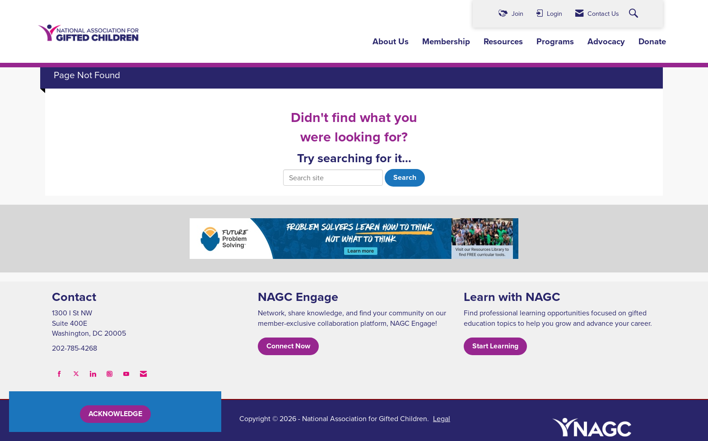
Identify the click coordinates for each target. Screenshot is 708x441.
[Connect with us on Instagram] (109, 374)
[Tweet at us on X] (76, 374)
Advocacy (606, 41)
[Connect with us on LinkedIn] (92, 374)
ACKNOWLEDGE (115, 413)
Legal (441, 418)
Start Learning (495, 346)
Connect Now (288, 346)
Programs (555, 41)
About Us (391, 41)
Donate (652, 41)
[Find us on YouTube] (126, 374)
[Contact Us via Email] (143, 374)
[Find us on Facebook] (59, 374)
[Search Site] (634, 13)
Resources (503, 41)
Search (404, 177)
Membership (446, 41)
